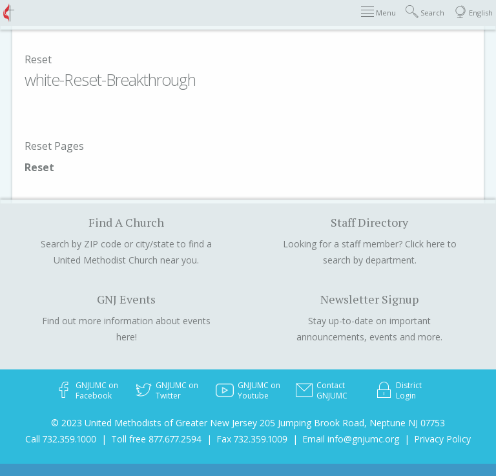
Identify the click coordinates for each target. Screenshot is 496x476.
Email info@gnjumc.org (350, 439)
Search (425, 12)
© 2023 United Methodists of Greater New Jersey (154, 423)
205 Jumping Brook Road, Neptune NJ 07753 (352, 423)
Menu (378, 12)
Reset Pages (54, 146)
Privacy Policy (442, 439)
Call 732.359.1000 (60, 439)
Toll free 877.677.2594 (156, 439)
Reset (38, 59)
